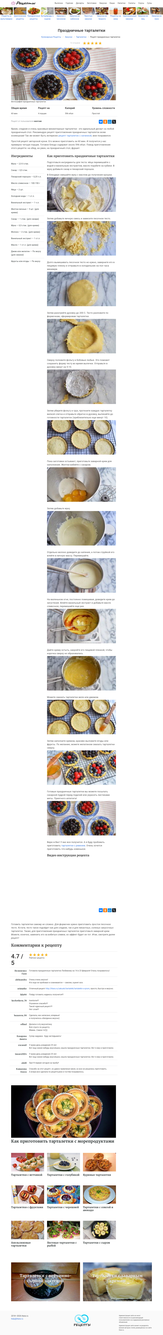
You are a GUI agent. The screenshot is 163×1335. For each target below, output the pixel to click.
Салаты (131, 3)
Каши (112, 3)
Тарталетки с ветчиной (26, 1174)
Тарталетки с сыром (96, 1242)
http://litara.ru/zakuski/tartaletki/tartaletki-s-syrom (68, 988)
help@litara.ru (17, 1319)
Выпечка (59, 3)
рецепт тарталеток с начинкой (75, 135)
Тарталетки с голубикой (63, 1174)
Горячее (69, 3)
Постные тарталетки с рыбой (62, 1244)
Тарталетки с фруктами (27, 1207)
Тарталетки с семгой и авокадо (98, 1209)
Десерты (80, 3)
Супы (149, 3)
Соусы (141, 3)
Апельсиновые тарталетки (21, 1244)
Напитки (121, 3)
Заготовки (91, 3)
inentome (38, 121)
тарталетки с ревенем (73, 845)
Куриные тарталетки (97, 1174)
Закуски (103, 3)
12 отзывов (75, 43)
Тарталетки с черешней (63, 1207)
